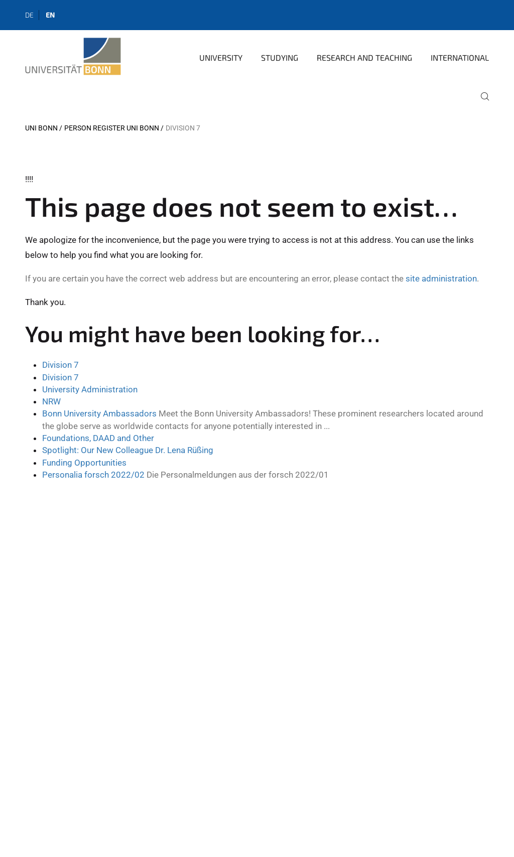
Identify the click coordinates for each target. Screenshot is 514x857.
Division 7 (60, 365)
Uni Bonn (41, 128)
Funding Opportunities (84, 463)
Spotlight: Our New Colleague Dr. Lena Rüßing (127, 450)
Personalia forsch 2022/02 (93, 475)
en (50, 15)
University (220, 57)
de (29, 15)
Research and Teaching (364, 57)
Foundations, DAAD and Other (98, 438)
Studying (279, 57)
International (460, 57)
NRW (51, 401)
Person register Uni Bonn (111, 128)
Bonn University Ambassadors (99, 413)
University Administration (90, 389)
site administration (441, 278)
